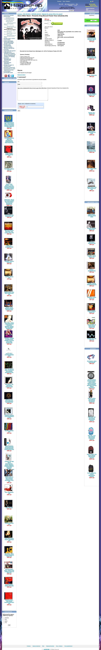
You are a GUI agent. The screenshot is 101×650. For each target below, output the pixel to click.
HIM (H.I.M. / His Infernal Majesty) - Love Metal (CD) (9, 401)
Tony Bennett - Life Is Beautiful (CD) (9, 215)
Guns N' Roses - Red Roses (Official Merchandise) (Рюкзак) (92, 456)
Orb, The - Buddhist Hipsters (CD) (91, 94)
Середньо (48, 26)
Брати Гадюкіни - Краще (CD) (92, 311)
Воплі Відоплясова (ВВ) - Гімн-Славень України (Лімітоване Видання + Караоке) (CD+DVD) (9, 125)
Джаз (6, 621)
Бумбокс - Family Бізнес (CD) (92, 256)
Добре (50, 26)
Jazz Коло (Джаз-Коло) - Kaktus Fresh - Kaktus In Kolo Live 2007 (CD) (9, 571)
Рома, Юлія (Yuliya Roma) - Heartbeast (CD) (9, 539)
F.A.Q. (75, 5)
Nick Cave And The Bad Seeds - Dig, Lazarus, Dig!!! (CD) (9, 231)
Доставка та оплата (69, 4)
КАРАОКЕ (6, 49)
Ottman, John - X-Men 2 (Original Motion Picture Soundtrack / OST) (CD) (9, 479)
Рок (6, 619)
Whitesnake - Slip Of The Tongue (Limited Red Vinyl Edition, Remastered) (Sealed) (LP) (9, 202)
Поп (6, 622)
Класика (7, 617)
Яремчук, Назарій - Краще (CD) (91, 229)
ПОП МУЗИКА (7, 39)
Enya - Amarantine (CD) (9, 493)
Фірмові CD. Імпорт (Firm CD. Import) (10, 29)
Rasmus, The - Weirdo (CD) (91, 113)
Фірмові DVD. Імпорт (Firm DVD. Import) (9, 31)
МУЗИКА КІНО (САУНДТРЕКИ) (7, 45)
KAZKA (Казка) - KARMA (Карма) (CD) (9, 154)
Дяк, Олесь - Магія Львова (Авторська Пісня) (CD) (9, 555)
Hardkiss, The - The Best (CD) (91, 339)
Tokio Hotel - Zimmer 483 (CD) (9, 169)
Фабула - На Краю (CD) (9, 523)
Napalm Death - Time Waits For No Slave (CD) (9, 293)
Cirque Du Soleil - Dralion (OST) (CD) (9, 585)
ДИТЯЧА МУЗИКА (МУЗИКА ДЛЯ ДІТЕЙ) (9, 48)
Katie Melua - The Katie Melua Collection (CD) (9, 385)
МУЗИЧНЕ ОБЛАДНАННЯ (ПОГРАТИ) (7, 62)
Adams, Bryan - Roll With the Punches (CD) (91, 188)
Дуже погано (45, 26)
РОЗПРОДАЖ (7, 71)
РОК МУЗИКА (7, 16)
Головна (59, 1)
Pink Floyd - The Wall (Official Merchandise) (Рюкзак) (92, 418)
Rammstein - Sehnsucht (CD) (91, 243)
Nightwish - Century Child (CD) (9, 262)
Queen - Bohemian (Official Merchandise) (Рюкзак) (91, 474)
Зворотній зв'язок (50, 646)
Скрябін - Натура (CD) (9, 277)
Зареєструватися (90, 8)
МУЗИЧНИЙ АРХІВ (8, 72)
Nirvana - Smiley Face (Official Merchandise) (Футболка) (91, 400)
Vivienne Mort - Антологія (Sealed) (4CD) (9, 354)
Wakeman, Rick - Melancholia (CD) (92, 150)
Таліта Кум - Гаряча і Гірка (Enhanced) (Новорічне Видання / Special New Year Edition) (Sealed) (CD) (9, 325)
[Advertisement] (9, 95)
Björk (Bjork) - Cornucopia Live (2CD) (92, 132)
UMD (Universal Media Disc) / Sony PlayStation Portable (10, 23)
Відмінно (52, 26)
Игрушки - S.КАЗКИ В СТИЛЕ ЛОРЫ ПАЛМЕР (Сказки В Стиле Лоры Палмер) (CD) (9, 340)
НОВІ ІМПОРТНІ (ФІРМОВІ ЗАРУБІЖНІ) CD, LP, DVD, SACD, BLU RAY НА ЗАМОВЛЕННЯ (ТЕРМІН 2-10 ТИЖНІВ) (10, 54)
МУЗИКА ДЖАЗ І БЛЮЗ (9, 38)
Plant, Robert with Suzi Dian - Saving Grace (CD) (92, 39)
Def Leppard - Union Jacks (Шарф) (91, 362)
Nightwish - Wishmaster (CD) (9, 246)
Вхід (87, 9)
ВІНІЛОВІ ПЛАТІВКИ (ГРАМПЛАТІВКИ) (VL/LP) (9, 19)
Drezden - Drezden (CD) (9, 431)
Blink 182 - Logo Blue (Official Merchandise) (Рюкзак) (92, 437)
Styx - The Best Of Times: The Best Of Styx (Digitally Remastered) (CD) (9, 370)
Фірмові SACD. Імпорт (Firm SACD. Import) (10, 34)
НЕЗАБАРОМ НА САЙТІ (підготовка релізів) (9, 69)
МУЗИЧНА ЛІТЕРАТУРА (9, 67)
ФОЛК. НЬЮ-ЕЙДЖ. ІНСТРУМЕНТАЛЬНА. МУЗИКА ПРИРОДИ (9, 42)
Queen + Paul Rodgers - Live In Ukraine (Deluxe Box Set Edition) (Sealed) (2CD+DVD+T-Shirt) (9, 186)
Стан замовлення (90, 10)
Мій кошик (92, 13)
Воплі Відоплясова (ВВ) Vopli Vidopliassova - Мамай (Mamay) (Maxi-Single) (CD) (9, 140)
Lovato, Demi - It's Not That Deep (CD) (91, 57)
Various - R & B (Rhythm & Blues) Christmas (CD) (9, 308)
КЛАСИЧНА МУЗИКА (9, 15)
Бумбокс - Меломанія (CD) (92, 270)
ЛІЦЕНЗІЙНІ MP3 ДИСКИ (10, 50)
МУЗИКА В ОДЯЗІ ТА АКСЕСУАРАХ (9, 66)
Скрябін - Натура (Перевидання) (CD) (92, 284)
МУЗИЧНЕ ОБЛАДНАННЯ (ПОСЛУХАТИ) (7, 59)
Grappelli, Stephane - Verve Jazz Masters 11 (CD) (9, 416)
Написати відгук (21, 74)
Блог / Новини (66, 1)
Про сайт (61, 4)
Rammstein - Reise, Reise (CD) (91, 298)
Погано (47, 26)
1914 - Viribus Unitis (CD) (91, 169)
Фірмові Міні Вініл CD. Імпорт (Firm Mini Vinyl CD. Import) (10, 36)
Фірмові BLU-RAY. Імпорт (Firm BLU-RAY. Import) (10, 27)
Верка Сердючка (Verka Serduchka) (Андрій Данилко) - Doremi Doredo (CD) (9, 447)
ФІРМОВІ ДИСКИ (9, 21)
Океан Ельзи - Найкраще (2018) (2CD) (92, 215)
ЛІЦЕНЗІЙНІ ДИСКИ (10, 20)
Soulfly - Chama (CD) (92, 75)
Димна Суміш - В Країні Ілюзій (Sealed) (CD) (92, 326)
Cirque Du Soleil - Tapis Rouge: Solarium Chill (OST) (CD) (9, 602)
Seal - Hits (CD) (9, 507)
